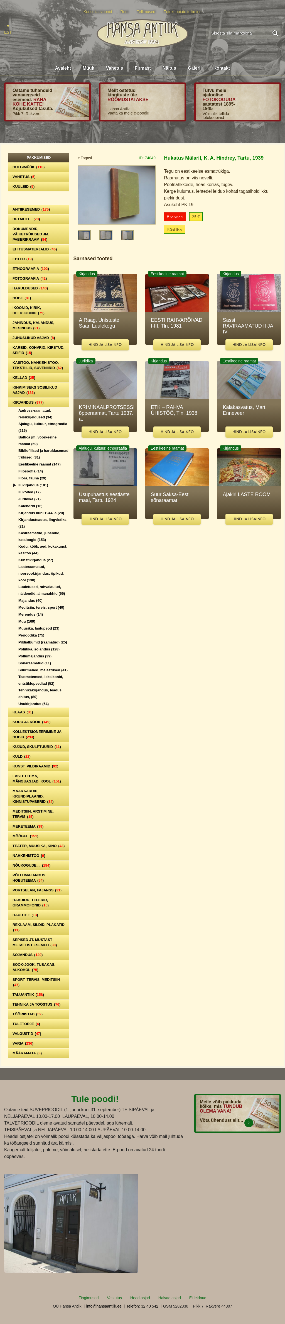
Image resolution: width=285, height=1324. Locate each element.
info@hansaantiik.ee (104, 1306)
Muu (26, 621)
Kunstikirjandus (35, 560)
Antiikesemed (31, 209)
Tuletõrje (26, 1024)
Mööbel (25, 836)
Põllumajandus (34, 656)
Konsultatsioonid (97, 11)
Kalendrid (30, 506)
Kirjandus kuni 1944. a (41, 513)
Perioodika (31, 635)
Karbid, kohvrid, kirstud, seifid (38, 350)
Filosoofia (30, 471)
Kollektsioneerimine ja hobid (37, 734)
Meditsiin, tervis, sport (41, 607)
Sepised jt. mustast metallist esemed (35, 942)
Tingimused (89, 1298)
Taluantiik (28, 995)
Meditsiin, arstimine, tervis (33, 814)
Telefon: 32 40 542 (142, 1306)
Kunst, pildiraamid (35, 766)
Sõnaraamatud (34, 663)
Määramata (27, 1053)
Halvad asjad (169, 1298)
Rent (124, 11)
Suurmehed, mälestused (43, 670)
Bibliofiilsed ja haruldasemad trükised (43, 453)
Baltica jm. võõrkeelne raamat (37, 440)
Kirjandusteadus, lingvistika (42, 523)
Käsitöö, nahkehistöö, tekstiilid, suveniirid (38, 365)
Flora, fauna (32, 478)
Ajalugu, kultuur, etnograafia (42, 427)
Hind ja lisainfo (105, 344)
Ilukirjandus (33, 485)
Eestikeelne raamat (39, 464)
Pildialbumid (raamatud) (42, 642)
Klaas (23, 712)
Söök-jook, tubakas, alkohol (34, 967)
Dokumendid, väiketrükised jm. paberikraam (31, 234)
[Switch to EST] (8, 30)
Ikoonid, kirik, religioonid (29, 310)
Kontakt (221, 68)
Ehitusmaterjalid (35, 249)
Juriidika (29, 499)
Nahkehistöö (29, 856)
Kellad (24, 378)
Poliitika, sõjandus (39, 649)
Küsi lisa (174, 229)
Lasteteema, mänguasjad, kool (37, 778)
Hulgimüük (29, 167)
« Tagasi (85, 158)
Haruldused (30, 288)
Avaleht (63, 68)
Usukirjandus (33, 704)
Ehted (23, 259)
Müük (88, 68)
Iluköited (29, 492)
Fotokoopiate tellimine (183, 11)
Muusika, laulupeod (38, 628)
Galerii (195, 68)
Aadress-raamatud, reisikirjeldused (35, 413)
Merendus (30, 614)
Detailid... (26, 219)
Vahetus (114, 68)
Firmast (143, 68)
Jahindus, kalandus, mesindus (33, 325)
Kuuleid (24, 186)
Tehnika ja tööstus (36, 1004)
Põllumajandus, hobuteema (29, 877)
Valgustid (27, 1034)
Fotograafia (30, 278)
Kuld (22, 756)
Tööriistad (28, 1014)
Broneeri (175, 217)
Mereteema (28, 826)
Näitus (169, 68)
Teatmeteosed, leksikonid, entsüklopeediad (40, 680)
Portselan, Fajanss (37, 890)
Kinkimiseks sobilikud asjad (35, 390)
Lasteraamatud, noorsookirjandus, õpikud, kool (41, 573)
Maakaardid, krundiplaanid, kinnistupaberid (33, 796)
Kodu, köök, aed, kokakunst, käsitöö (42, 549)
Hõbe (22, 298)
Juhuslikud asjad (34, 338)
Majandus (30, 600)
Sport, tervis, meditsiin (36, 982)
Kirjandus (28, 402)
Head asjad (140, 1298)
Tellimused (146, 11)
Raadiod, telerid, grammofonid (31, 902)
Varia (23, 1043)
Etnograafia (31, 269)
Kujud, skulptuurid (37, 747)
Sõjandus (28, 955)
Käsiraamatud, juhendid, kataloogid (39, 536)
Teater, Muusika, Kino (39, 846)
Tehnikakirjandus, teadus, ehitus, (40, 693)
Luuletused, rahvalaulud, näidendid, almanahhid (41, 590)
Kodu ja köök (32, 722)
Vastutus (114, 1298)
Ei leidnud (198, 1298)
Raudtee (25, 915)
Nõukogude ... (31, 865)
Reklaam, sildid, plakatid (39, 927)
